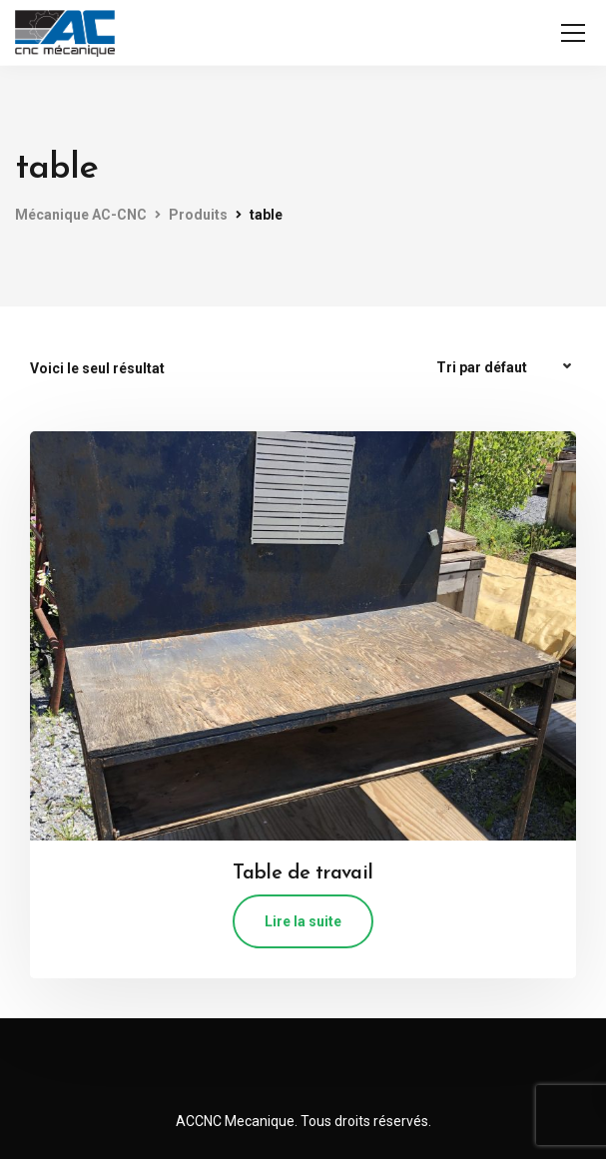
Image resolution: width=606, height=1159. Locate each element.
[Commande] (506, 367)
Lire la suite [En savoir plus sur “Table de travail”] (303, 921)
